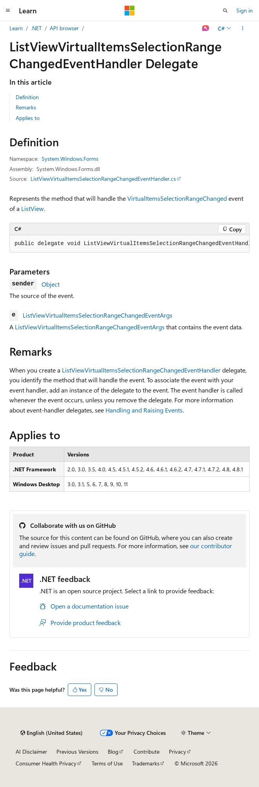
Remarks (26, 107)
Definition (27, 97)
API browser (64, 28)
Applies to (28, 118)
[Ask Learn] (206, 28)
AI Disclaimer (31, 751)
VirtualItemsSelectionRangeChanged (177, 198)
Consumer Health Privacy (46, 763)
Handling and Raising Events (144, 410)
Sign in (244, 10)
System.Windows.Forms (70, 158)
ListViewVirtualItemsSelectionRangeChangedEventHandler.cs (103, 178)
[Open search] (225, 11)
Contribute (146, 751)
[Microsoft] (130, 10)
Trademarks (145, 763)
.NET (36, 28)
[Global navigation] (8, 11)
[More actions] (243, 28)
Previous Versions (77, 751)
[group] (129, 244)
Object (51, 284)
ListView (32, 208)
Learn (16, 28)
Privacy (177, 751)
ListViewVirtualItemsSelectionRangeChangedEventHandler (141, 370)
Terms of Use (107, 763)
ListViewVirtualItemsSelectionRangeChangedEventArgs (97, 315)
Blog (113, 751)
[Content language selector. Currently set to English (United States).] (51, 733)
